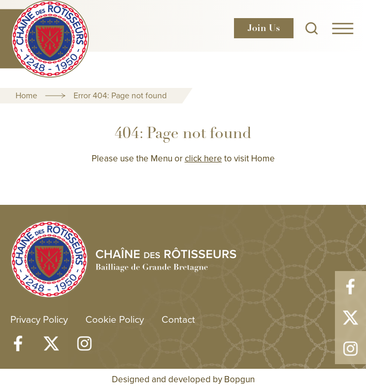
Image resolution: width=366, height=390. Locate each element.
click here (203, 158)
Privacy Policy (39, 319)
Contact (178, 319)
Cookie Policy (114, 319)
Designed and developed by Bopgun (183, 379)
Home (26, 95)
